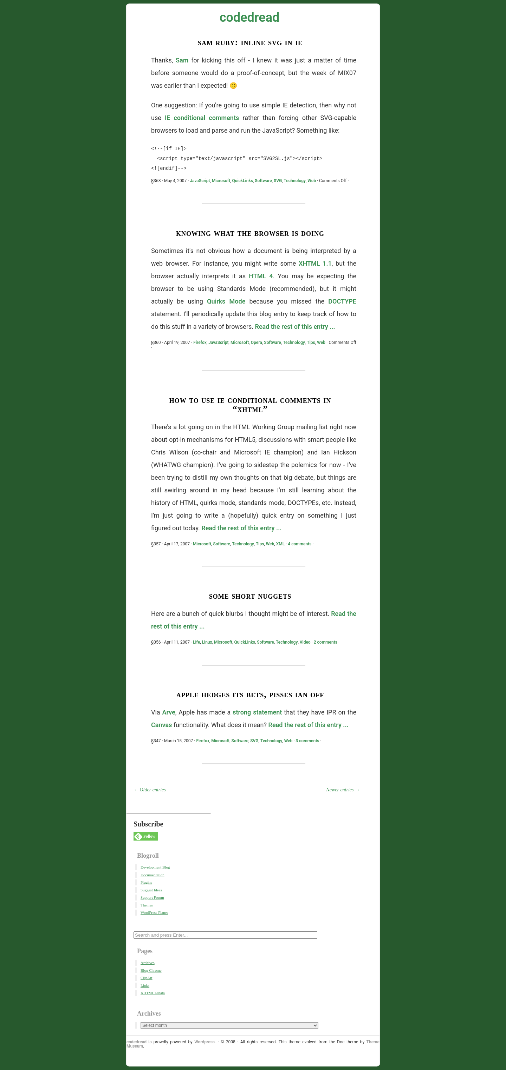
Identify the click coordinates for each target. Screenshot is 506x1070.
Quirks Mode (226, 301)
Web (311, 180)
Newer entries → (343, 789)
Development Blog (155, 867)
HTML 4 (261, 276)
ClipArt (147, 978)
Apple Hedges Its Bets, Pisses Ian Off (250, 694)
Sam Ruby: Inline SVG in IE (250, 42)
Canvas (161, 725)
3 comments (307, 740)
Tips (311, 342)
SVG (278, 180)
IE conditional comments (202, 117)
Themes (147, 905)
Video (305, 642)
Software (263, 180)
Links (145, 985)
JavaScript (200, 180)
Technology (295, 180)
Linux (207, 642)
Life (196, 642)
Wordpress (204, 1041)
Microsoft (221, 180)
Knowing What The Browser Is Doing (250, 233)
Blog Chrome (151, 970)
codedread (250, 17)
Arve (168, 712)
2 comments (325, 642)
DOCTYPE (342, 301)
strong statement (257, 712)
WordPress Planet (154, 912)
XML (280, 543)
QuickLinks (242, 180)
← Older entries (150, 789)
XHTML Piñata (153, 993)
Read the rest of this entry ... (295, 326)
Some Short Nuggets (250, 596)
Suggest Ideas (151, 890)
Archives (148, 963)
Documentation (152, 875)
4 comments (299, 543)
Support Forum (152, 897)
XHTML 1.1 (315, 263)
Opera (256, 342)
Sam (182, 60)
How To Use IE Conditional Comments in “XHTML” (250, 404)
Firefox (199, 342)
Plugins (146, 882)
